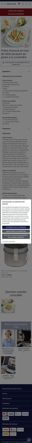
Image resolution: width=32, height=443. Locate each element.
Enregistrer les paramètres (16, 231)
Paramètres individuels (8, 241)
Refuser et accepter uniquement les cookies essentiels (16, 236)
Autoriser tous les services (16, 227)
